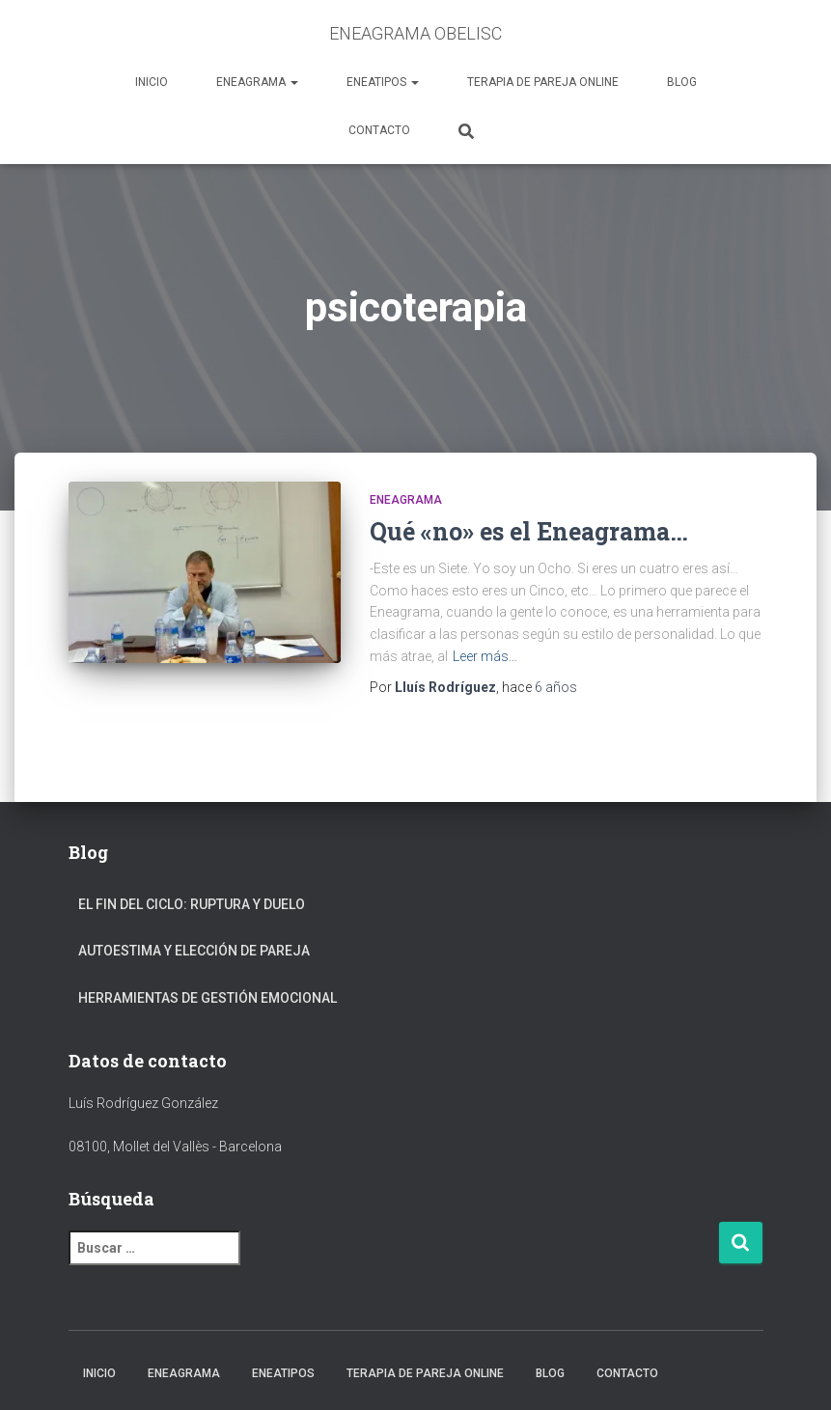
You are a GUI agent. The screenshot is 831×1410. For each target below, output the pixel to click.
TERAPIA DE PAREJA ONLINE (543, 82)
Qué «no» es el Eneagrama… (529, 531)
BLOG (682, 82)
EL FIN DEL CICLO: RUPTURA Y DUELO (191, 904)
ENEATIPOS (382, 82)
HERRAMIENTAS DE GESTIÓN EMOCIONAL (207, 998)
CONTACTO (379, 130)
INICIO (151, 82)
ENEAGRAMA (257, 82)
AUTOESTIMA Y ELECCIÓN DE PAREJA (194, 950)
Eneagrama (406, 500)
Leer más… (485, 656)
